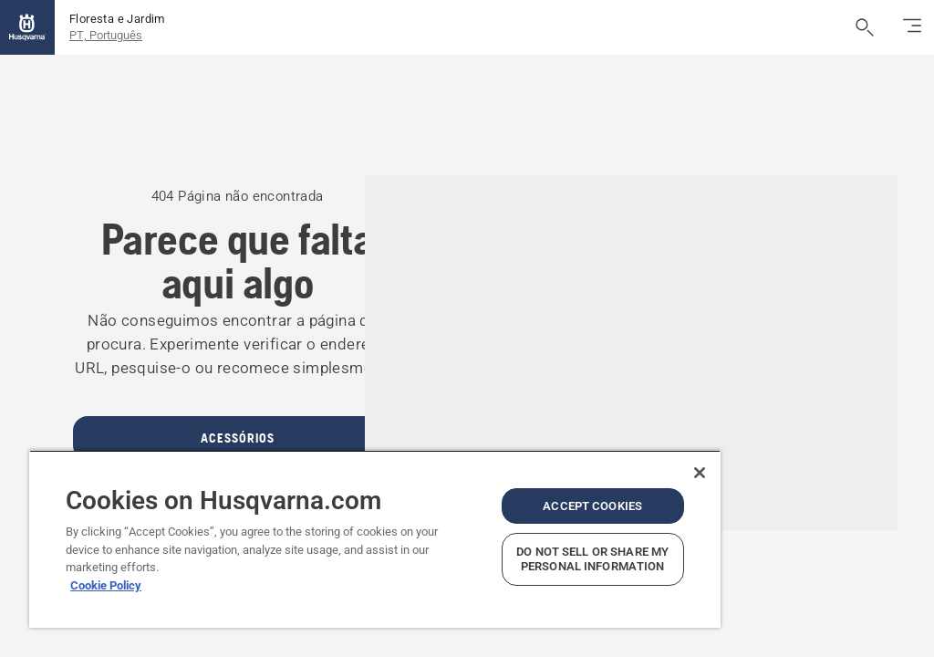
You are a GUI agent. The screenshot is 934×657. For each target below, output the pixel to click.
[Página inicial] (27, 27)
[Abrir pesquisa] (865, 27)
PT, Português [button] (105, 35)
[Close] (699, 472)
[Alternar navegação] (912, 27)
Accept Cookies (592, 506)
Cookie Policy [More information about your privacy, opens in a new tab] (105, 585)
